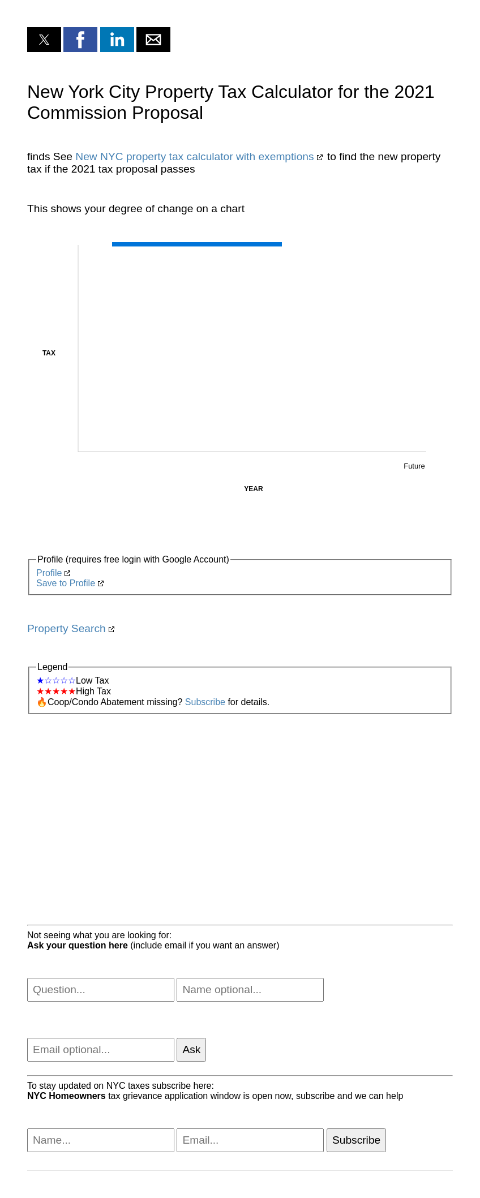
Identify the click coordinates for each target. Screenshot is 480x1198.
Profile (49, 573)
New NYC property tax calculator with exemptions (194, 156)
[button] (44, 39)
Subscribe (205, 702)
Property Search (66, 628)
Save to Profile (65, 583)
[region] (240, 804)
